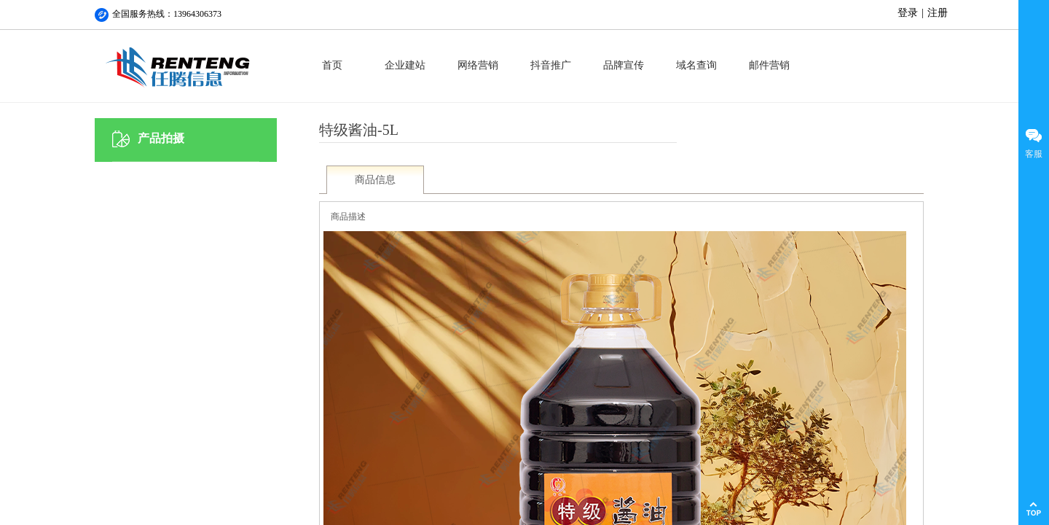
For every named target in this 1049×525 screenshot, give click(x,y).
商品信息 (375, 179)
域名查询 (696, 65)
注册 (937, 12)
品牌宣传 (623, 65)
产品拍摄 (161, 138)
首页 (332, 65)
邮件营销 (769, 65)
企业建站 (405, 65)
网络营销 (477, 65)
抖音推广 (550, 65)
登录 (907, 12)
